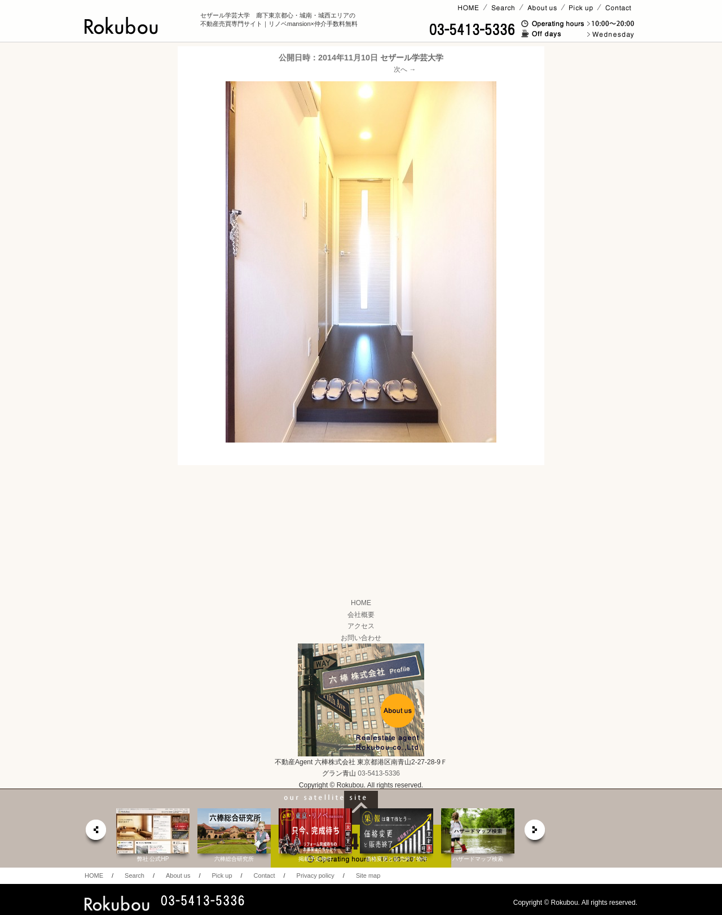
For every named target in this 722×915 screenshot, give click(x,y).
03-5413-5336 (379, 773)
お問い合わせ (361, 638)
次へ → (405, 69)
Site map (368, 875)
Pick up (222, 875)
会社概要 (361, 615)
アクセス (361, 626)
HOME (361, 603)
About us (178, 875)
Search (134, 875)
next (535, 833)
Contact (264, 875)
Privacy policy (315, 875)
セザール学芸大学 (411, 57)
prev (95, 833)
